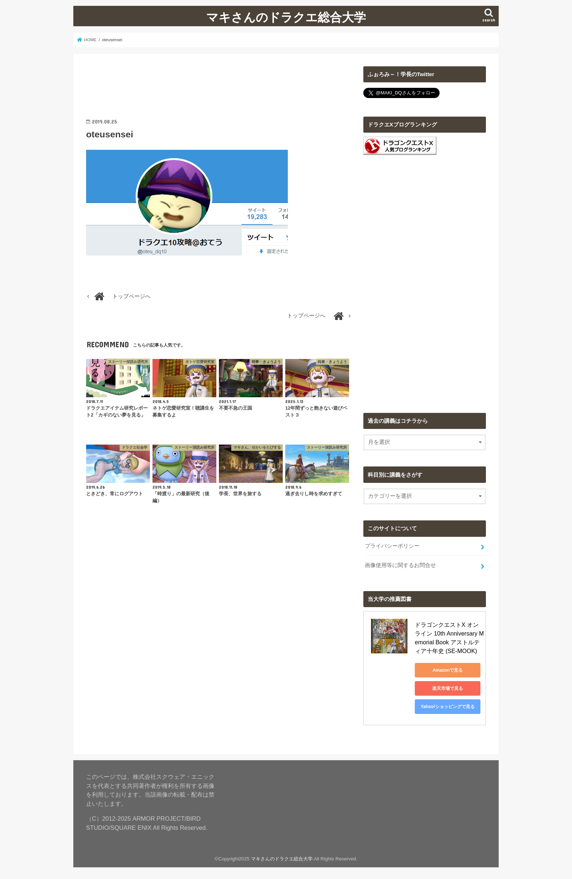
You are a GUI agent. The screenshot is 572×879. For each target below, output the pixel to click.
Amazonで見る (448, 670)
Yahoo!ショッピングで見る (448, 706)
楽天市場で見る (447, 688)
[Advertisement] (219, 82)
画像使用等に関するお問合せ (400, 565)
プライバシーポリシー (392, 546)
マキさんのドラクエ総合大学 (286, 17)
